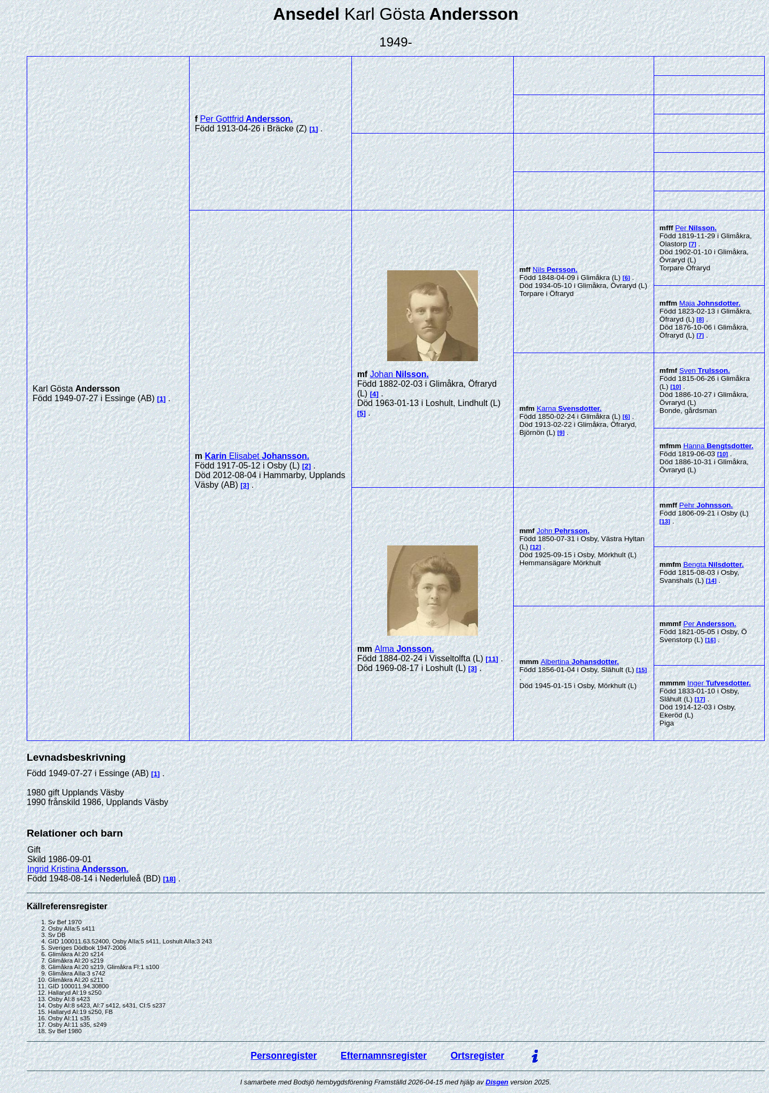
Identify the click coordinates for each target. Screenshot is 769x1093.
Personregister (283, 1055)
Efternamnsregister (384, 1055)
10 (675, 387)
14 (711, 580)
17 (699, 699)
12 (535, 547)
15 (641, 670)
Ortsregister (478, 1055)
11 (492, 659)
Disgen (496, 1082)
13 (665, 521)
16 (710, 640)
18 (170, 879)
